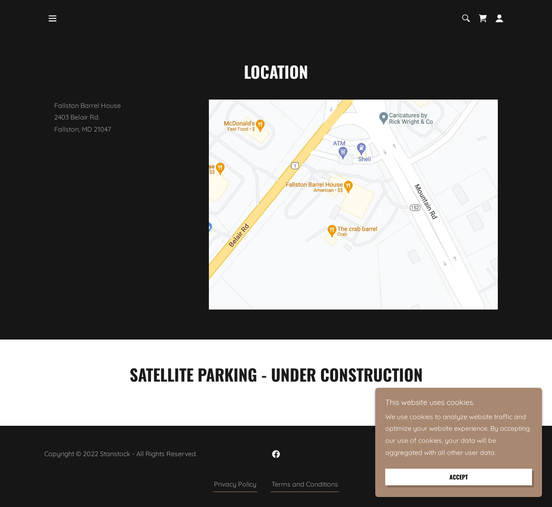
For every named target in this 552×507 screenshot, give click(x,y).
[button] (52, 18)
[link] (482, 18)
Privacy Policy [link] (235, 484)
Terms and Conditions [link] (304, 484)
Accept (458, 477)
